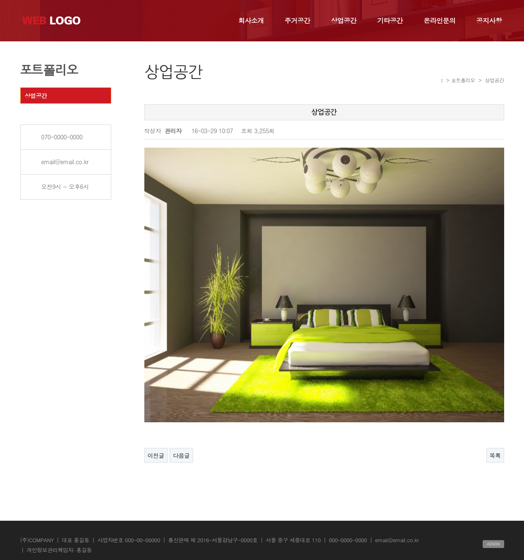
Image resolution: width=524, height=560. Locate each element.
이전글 (156, 446)
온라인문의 (440, 20)
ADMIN (493, 534)
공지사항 (489, 20)
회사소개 (251, 20)
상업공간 (344, 20)
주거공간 (297, 20)
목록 (495, 446)
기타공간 (390, 20)
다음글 (181, 446)
